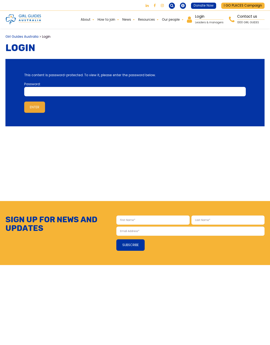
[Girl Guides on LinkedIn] (147, 5)
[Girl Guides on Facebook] (155, 5)
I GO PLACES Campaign (243, 5)
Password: (135, 89)
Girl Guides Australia (21, 36)
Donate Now (204, 5)
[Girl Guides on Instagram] (162, 5)
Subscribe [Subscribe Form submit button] (130, 245)
